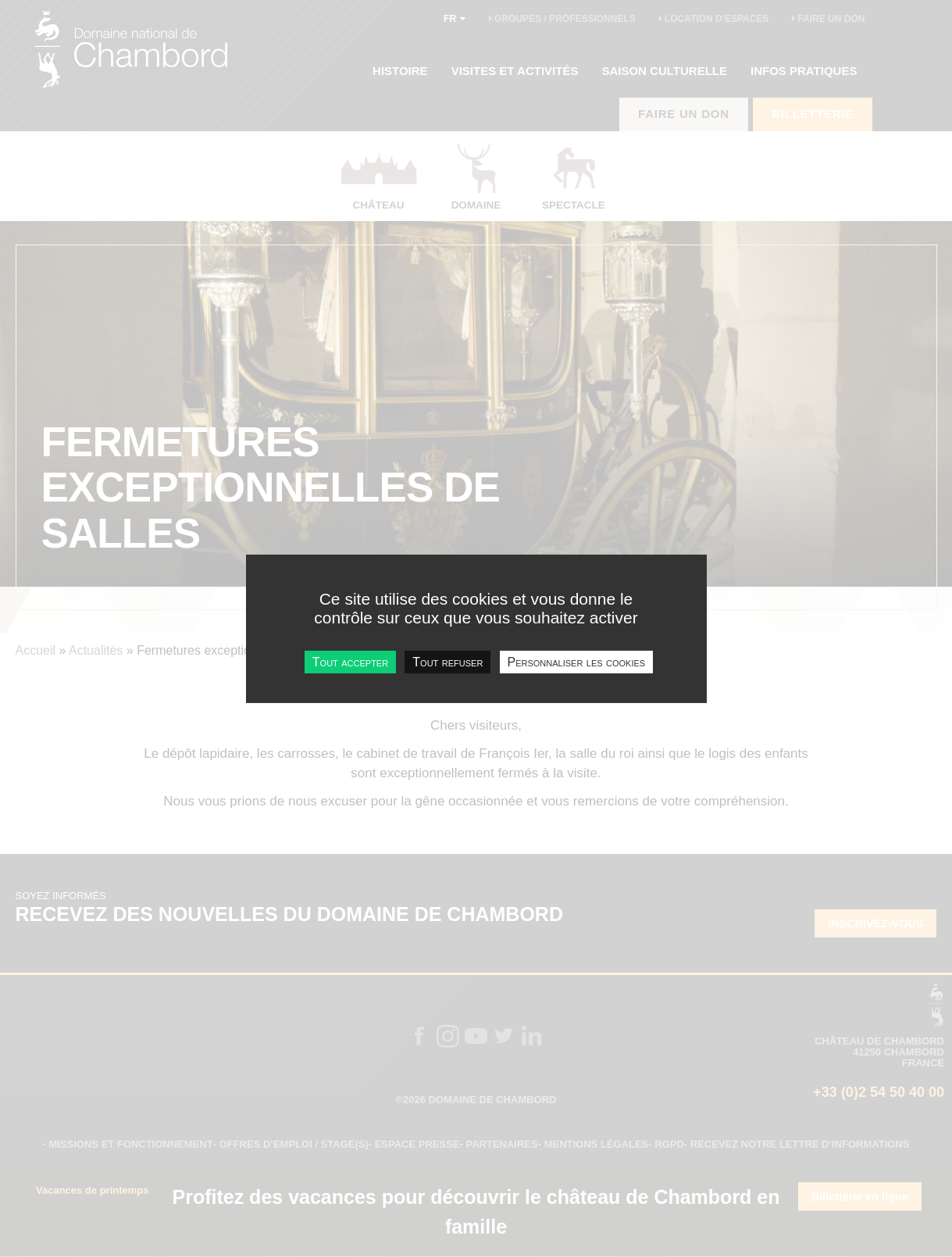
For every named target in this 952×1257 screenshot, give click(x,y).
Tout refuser (447, 661)
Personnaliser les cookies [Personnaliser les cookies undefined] (577, 661)
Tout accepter (350, 661)
